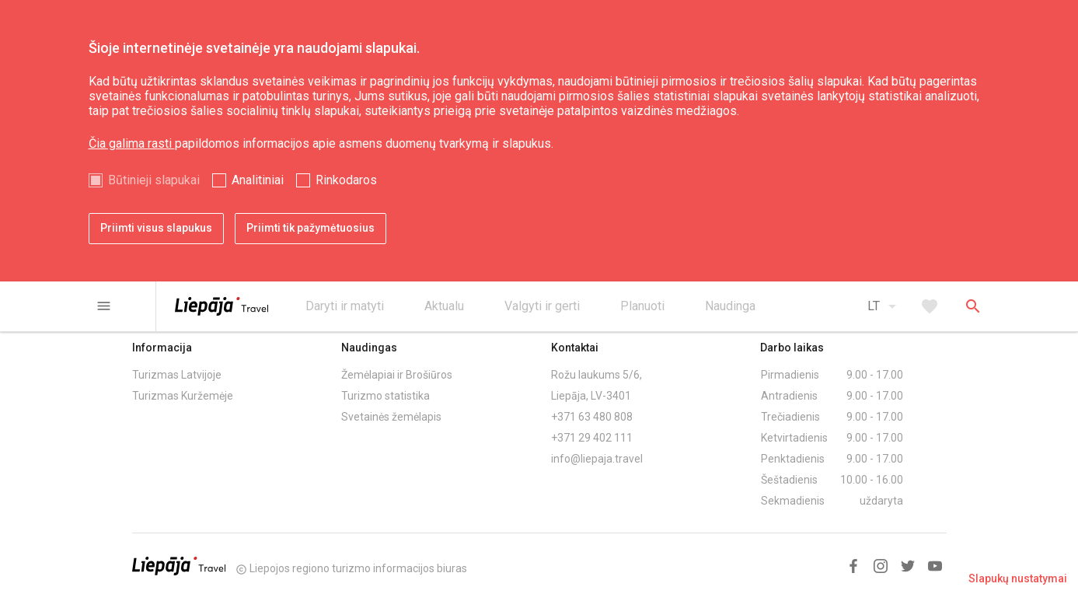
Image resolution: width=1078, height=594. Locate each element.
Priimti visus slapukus (156, 228)
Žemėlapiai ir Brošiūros (396, 375)
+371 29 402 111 (592, 438)
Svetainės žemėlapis (391, 417)
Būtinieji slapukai (154, 180)
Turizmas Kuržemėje (182, 396)
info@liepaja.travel (597, 458)
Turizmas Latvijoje (177, 375)
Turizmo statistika (385, 396)
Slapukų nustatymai (1017, 578)
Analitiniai (258, 180)
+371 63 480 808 (592, 417)
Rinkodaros (346, 180)
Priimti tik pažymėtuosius (310, 228)
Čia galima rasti (132, 143)
